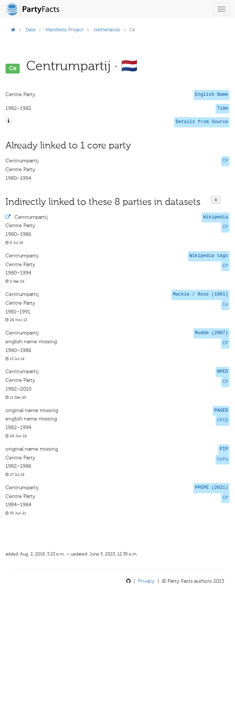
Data (30, 29)
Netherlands (107, 29)
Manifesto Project (65, 29)
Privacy (146, 581)
